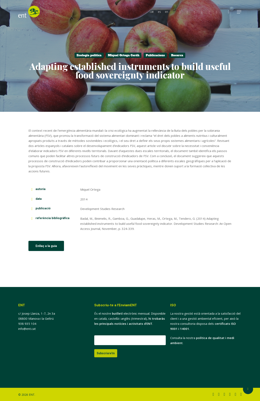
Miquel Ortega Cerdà (124, 55)
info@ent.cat (27, 329)
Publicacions (155, 55)
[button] (239, 12)
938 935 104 (27, 324)
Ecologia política (89, 55)
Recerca (177, 55)
